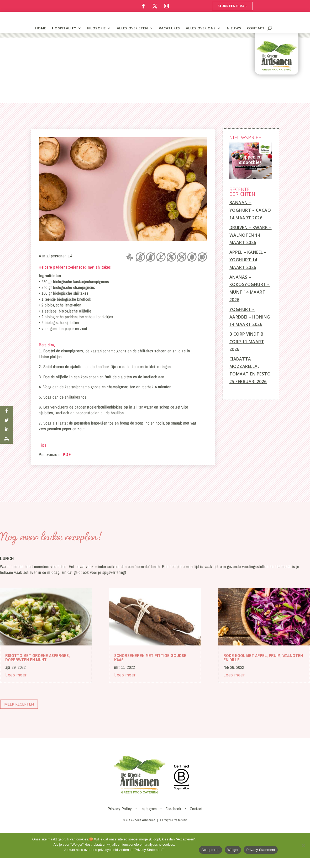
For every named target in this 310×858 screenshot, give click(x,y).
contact (256, 28)
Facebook (173, 809)
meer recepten (19, 704)
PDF (67, 454)
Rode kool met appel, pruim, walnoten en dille (263, 658)
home (40, 28)
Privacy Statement (260, 850)
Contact (196, 809)
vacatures (169, 28)
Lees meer (16, 675)
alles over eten (132, 28)
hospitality (64, 28)
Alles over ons (201, 28)
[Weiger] (303, 845)
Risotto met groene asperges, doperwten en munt (37, 658)
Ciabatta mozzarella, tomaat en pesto (250, 366)
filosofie (96, 28)
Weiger (232, 850)
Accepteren (210, 850)
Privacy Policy (120, 809)
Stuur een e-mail (232, 6)
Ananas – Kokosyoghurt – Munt (249, 284)
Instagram (148, 809)
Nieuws (234, 28)
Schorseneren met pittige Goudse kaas (150, 658)
